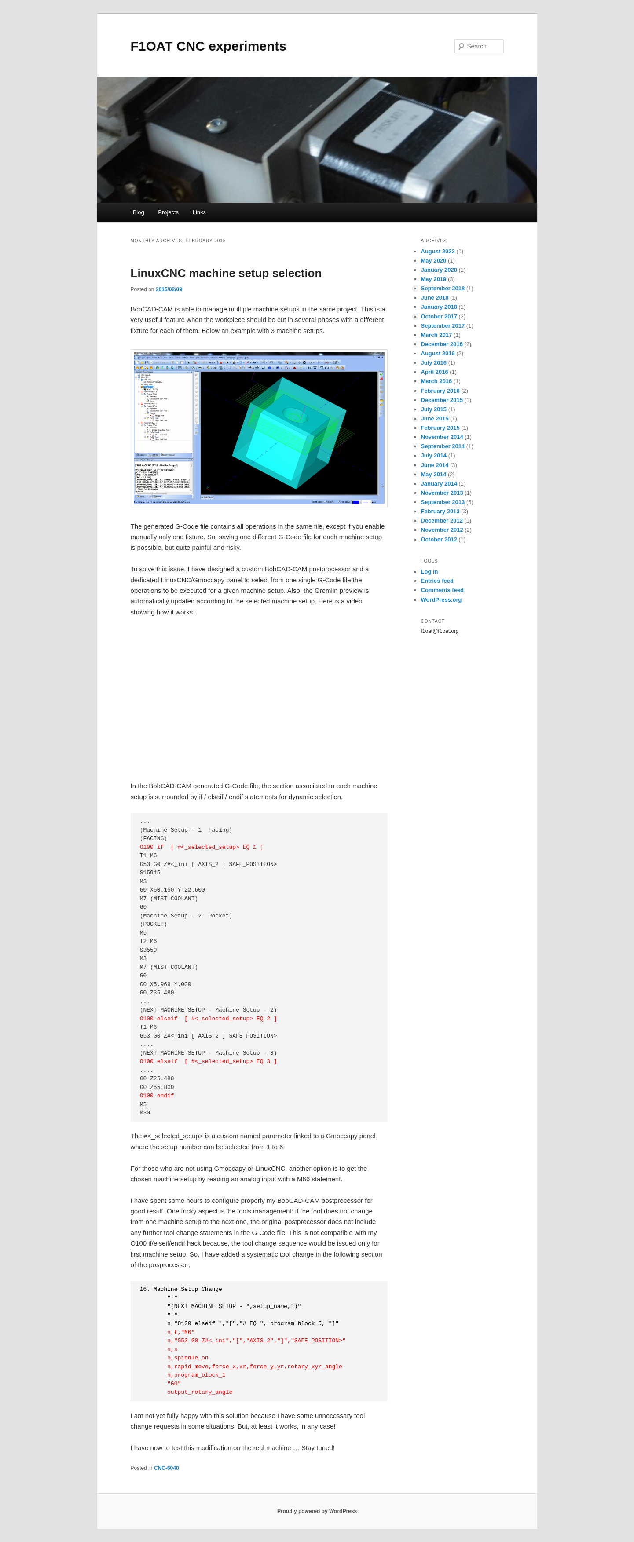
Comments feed (442, 590)
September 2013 (443, 502)
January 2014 (439, 483)
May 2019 (434, 279)
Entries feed (437, 580)
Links (199, 212)
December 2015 (442, 400)
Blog (138, 212)
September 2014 (443, 446)
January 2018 (439, 306)
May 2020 (434, 260)
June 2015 (435, 418)
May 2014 (434, 474)
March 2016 (436, 381)
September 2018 (443, 288)
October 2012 (439, 539)
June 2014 (435, 465)
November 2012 (442, 529)
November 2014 (442, 437)
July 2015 (434, 409)
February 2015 (440, 427)
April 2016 (434, 372)
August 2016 (438, 353)
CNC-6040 (166, 1468)
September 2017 (443, 325)
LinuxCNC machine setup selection (226, 273)
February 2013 (440, 511)
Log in (429, 571)
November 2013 (442, 493)
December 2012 (442, 520)
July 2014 (434, 455)
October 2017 (439, 316)
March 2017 (436, 335)
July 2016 (434, 362)
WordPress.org (441, 599)
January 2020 (439, 270)
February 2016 (440, 390)
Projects (168, 212)
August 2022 (438, 251)
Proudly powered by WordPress (317, 1511)
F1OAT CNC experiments (209, 46)
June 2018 (435, 297)
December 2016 (442, 344)
